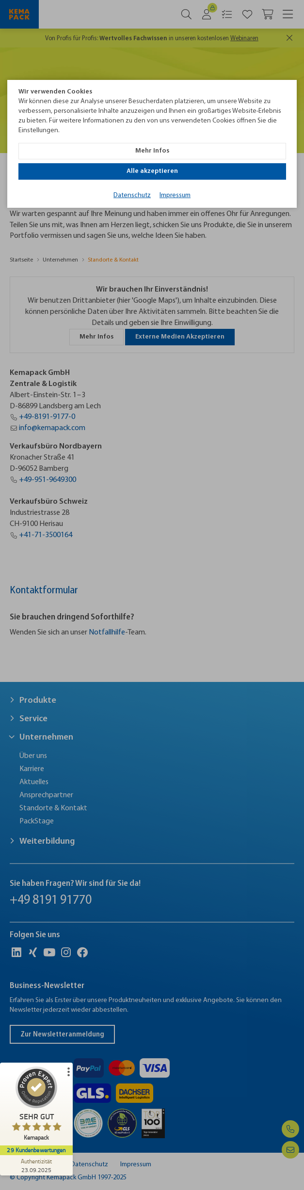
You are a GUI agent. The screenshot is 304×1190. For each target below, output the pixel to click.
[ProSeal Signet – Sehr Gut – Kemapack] (36, 1105)
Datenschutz (132, 195)
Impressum (175, 195)
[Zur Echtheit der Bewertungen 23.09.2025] (36, 1165)
